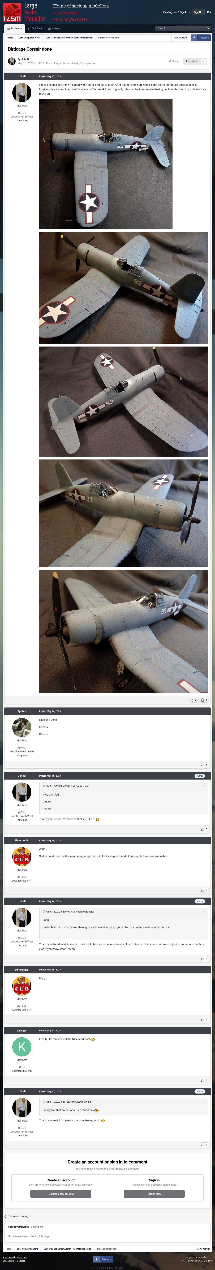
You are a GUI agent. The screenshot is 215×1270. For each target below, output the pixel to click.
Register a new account (61, 1194)
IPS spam (95, 1268)
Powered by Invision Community (196, 1261)
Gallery (55, 28)
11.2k (22, 877)
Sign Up (198, 12)
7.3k (22, 113)
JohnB (25, 59)
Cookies (21, 1261)
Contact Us (8, 1261)
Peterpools (21, 840)
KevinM (21, 1030)
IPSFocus (22, 1257)
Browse (15, 28)
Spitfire (22, 711)
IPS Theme (8, 1257)
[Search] (171, 28)
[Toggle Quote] (44, 786)
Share (174, 61)
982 (21, 747)
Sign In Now (154, 1194)
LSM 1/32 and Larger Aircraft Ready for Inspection (66, 63)
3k (22, 1067)
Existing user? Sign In (176, 12)
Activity (35, 28)
